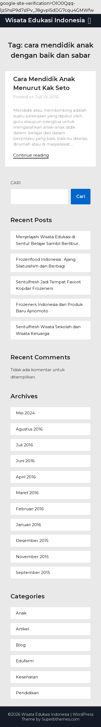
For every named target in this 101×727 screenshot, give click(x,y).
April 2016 (26, 476)
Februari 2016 (30, 508)
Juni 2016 (25, 460)
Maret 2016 (27, 492)
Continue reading (31, 155)
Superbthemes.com (60, 719)
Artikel (22, 628)
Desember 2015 (32, 540)
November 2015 (32, 556)
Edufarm (25, 660)
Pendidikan (27, 692)
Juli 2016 (24, 444)
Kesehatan (27, 676)
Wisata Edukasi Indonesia (45, 20)
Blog (21, 645)
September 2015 (33, 572)
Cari (16, 182)
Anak (21, 613)
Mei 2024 (25, 412)
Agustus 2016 (29, 429)
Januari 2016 (28, 524)
